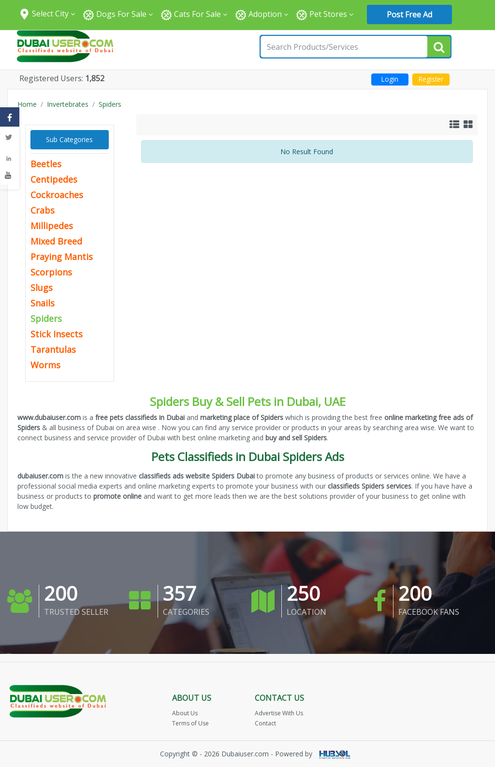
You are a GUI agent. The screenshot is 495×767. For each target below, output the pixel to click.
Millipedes (51, 226)
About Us (185, 713)
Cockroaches (56, 195)
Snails (42, 303)
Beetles (45, 164)
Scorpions (51, 272)
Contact (265, 723)
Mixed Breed (56, 241)
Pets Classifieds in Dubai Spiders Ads (247, 456)
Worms (45, 365)
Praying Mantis (61, 256)
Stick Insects (56, 334)
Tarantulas (53, 349)
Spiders (110, 104)
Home (27, 104)
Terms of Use (190, 723)
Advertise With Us (279, 713)
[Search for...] (344, 47)
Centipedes (53, 179)
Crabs (42, 210)
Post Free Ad (409, 14)
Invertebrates (67, 104)
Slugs (41, 287)
